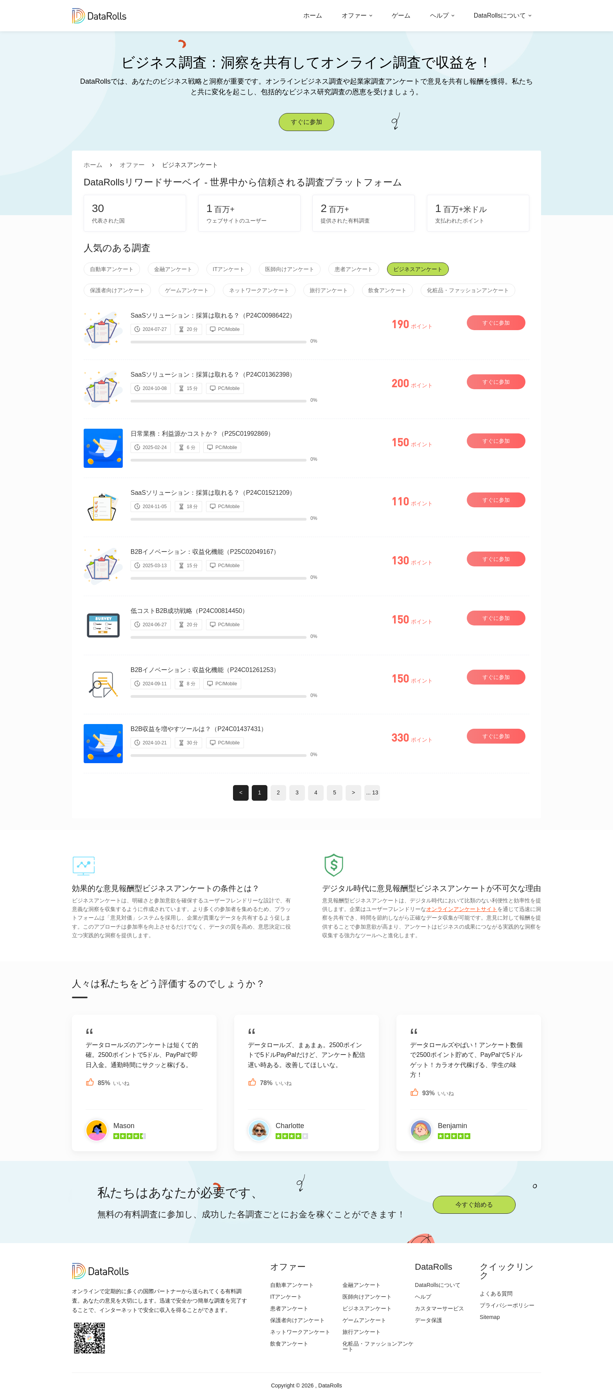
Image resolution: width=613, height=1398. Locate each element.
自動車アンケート (112, 269)
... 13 (372, 792)
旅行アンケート (329, 290)
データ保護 (428, 1320)
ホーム (312, 15)
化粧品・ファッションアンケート (468, 290)
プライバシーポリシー (507, 1305)
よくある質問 (496, 1293)
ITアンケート (229, 269)
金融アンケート (173, 269)
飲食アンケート (387, 290)
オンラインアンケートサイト (461, 909)
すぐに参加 (306, 122)
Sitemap (490, 1317)
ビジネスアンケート (418, 269)
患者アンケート (354, 269)
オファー (354, 15)
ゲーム (401, 15)
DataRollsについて (500, 15)
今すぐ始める (474, 1204)
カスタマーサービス (439, 1308)
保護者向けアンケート (117, 290)
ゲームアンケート (187, 290)
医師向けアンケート (289, 269)
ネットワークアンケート (259, 290)
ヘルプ (439, 15)
